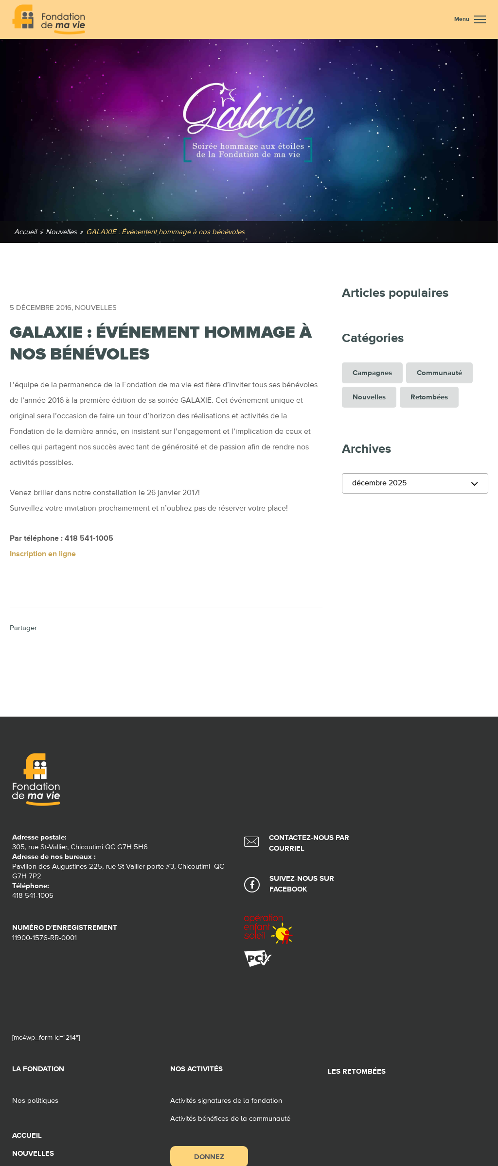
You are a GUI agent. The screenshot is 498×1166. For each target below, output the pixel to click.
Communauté (439, 373)
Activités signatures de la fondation (226, 1100)
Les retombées (357, 1071)
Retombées (429, 397)
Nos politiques (35, 1100)
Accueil (27, 1135)
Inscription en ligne (43, 554)
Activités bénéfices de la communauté (230, 1118)
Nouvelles (96, 307)
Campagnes (372, 373)
